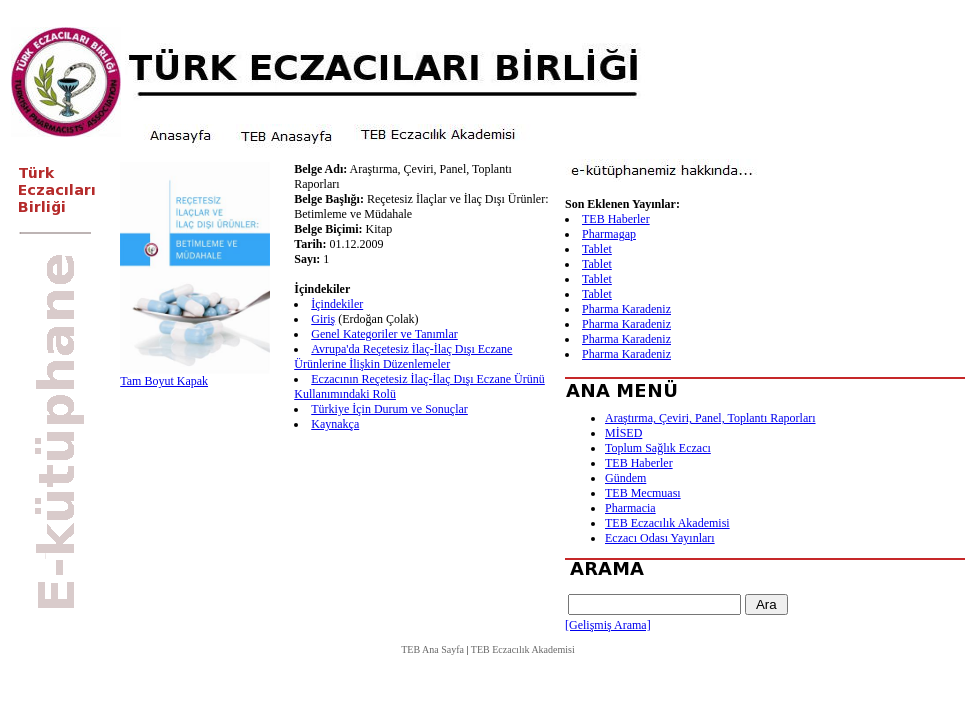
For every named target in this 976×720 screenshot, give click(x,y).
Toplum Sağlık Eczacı (658, 448)
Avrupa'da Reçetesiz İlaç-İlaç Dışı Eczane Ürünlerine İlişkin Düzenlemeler (403, 356)
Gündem (625, 478)
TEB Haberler (616, 219)
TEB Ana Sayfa (432, 649)
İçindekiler (337, 304)
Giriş (323, 319)
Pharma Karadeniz (626, 309)
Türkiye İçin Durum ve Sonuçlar (389, 409)
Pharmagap (609, 234)
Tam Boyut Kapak (164, 381)
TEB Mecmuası (643, 493)
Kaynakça (335, 424)
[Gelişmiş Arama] (608, 625)
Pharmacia (630, 508)
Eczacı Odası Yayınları (660, 538)
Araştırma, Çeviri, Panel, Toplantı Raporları (710, 418)
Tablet (597, 249)
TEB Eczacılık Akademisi (667, 523)
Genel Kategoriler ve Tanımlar (384, 334)
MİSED (623, 433)
